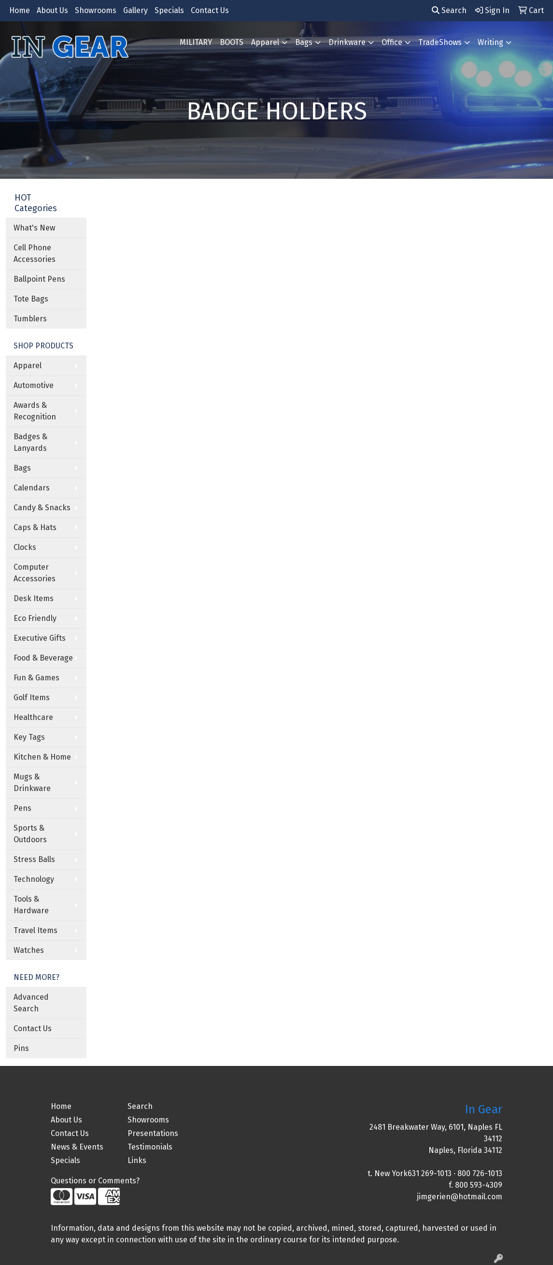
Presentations (153, 1133)
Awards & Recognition (35, 411)
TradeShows (440, 42)
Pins (21, 1048)
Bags (303, 42)
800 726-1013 (479, 1173)
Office (392, 42)
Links (137, 1160)
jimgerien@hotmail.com (459, 1196)
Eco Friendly (35, 618)
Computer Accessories (35, 572)
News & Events (77, 1146)
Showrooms (95, 10)
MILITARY (196, 42)
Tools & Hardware (31, 904)
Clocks (25, 547)
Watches (29, 950)
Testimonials (150, 1146)
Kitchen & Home (42, 757)
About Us (52, 10)
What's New (34, 227)
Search (449, 10)
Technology (34, 879)
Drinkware (347, 42)
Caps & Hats (35, 527)
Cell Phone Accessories (35, 253)
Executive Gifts (40, 638)
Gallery (135, 10)
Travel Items (35, 930)
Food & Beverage (43, 657)
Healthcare (33, 717)
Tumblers (30, 318)
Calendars (32, 487)
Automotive (34, 385)
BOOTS (231, 42)
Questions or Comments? (95, 1180)
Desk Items (34, 598)
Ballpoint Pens (39, 279)
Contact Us (210, 10)
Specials (169, 10)
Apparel (265, 42)
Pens (22, 808)
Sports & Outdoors (30, 833)
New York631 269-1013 (413, 1173)
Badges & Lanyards (30, 442)
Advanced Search (31, 1002)
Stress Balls (34, 859)
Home (19, 10)
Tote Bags (31, 298)
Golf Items (32, 697)
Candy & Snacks (42, 507)
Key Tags (29, 737)
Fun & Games (36, 677)
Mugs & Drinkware (32, 782)
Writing (490, 42)
